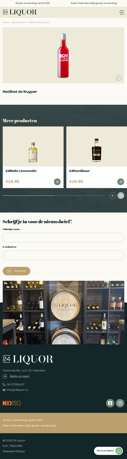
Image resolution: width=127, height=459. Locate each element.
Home (6, 22)
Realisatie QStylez (14, 451)
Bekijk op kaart (20, 376)
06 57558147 (13, 384)
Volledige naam (11, 229)
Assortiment (19, 22)
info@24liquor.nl (15, 390)
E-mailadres (9, 247)
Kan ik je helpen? (109, 450)
